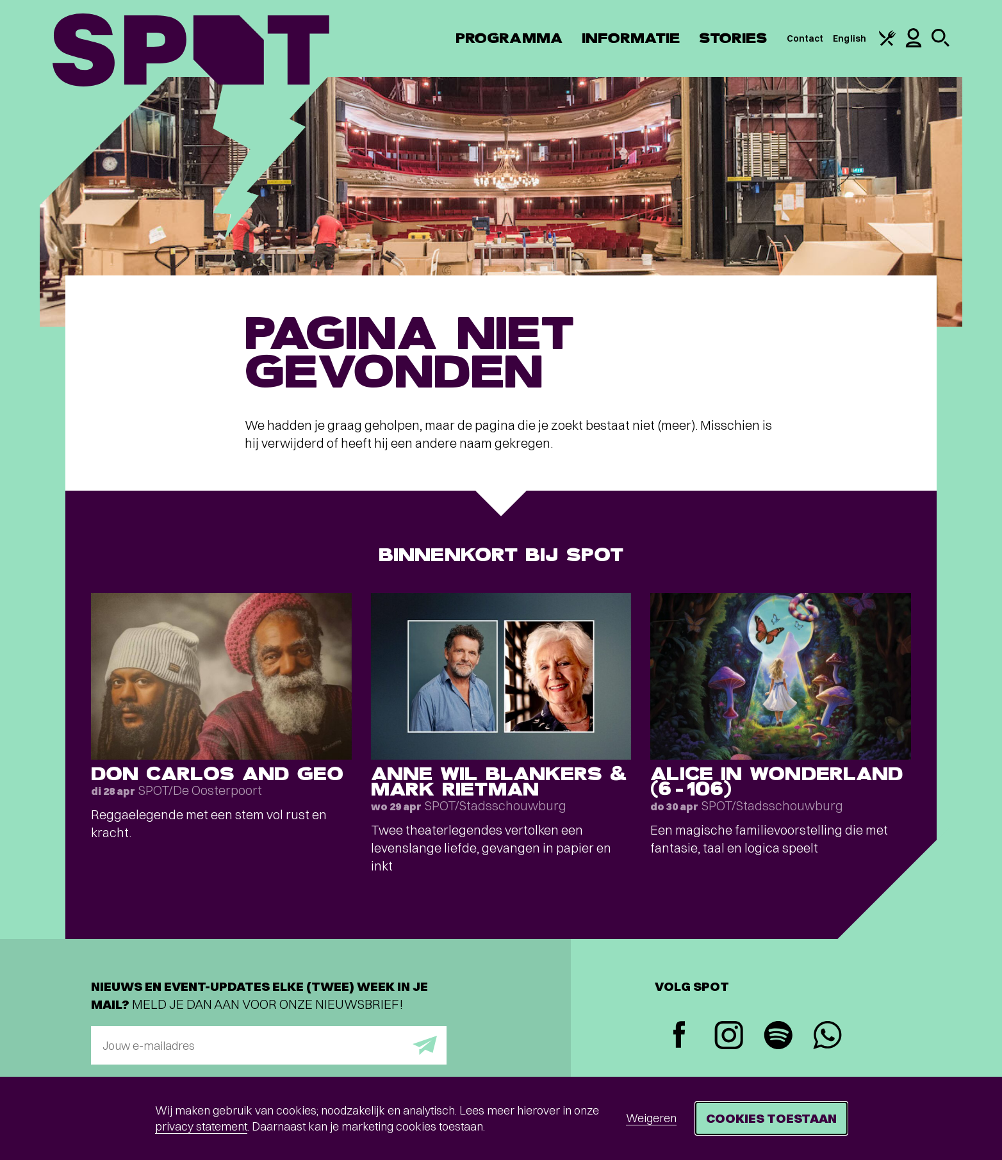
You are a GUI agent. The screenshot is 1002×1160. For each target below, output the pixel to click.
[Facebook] (679, 1036)
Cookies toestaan (771, 1118)
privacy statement (201, 1126)
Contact (805, 38)
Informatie (631, 38)
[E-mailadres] (269, 1045)
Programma (509, 38)
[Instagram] (728, 1036)
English (849, 38)
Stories (733, 38)
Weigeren (651, 1118)
